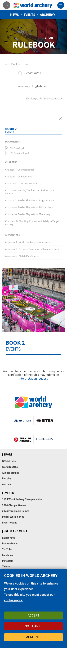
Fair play (7, 478)
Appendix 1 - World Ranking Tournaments (27, 242)
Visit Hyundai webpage (22, 420)
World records (10, 467)
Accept (33, 615)
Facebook (7, 555)
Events (29, 14)
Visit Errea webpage (44, 420)
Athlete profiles (10, 472)
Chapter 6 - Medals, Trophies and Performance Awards (29, 192)
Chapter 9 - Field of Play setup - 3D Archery (27, 214)
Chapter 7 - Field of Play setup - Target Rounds (29, 200)
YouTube (7, 549)
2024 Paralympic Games (15, 511)
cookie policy (13, 600)
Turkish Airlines (22, 439)
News (14, 14)
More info (33, 637)
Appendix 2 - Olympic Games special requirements (32, 249)
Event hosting (9, 522)
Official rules (9, 461)
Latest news (9, 537)
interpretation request (33, 378)
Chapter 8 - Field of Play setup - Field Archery (29, 207)
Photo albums (9, 543)
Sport (8, 454)
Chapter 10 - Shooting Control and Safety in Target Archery (32, 222)
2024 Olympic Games (14, 505)
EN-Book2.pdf (17, 148)
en (6, 5)
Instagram (8, 560)
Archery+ (47, 14)
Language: (24, 86)
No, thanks (33, 626)
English (37, 86)
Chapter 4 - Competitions (18, 176)
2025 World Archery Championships (22, 499)
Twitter (6, 566)
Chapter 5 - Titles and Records (21, 183)
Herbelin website (44, 439)
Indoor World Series (13, 516)
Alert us (6, 484)
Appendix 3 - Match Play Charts (21, 256)
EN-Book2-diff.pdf (19, 153)
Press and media (15, 531)
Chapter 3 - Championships (19, 169)
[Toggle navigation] (60, 5)
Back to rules (19, 64)
